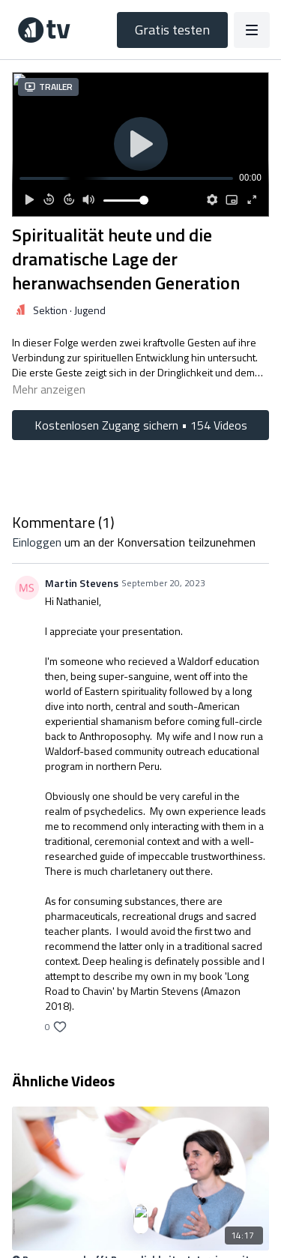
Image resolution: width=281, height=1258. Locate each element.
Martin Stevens (81, 583)
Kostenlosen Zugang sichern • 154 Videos (140, 425)
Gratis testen (172, 29)
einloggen (36, 542)
